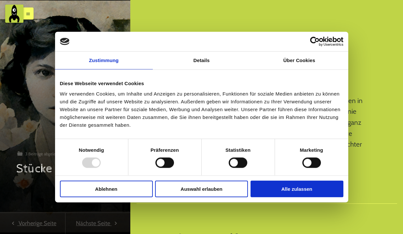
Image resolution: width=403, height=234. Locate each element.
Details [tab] (202, 60)
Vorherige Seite (32, 223)
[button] (26, 13)
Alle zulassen (296, 188)
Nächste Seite (98, 223)
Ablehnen (106, 188)
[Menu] (14, 14)
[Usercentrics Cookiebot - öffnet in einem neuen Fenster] (314, 41)
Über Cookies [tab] (299, 60)
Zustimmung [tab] (104, 60)
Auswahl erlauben (201, 188)
